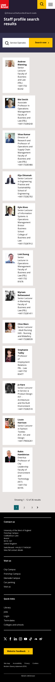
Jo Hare (21, 384)
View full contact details (13, 550)
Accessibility (17, 663)
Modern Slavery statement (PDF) (15, 666)
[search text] (16, 42)
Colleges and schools (14, 624)
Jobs (6, 611)
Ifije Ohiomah (25, 175)
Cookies (35, 663)
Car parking (9, 582)
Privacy (27, 663)
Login (6, 616)
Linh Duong (23, 254)
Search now (40, 42)
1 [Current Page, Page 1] (16, 507)
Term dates (9, 620)
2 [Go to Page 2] (24, 507)
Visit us (7, 586)
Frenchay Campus (12, 573)
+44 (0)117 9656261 (23, 547)
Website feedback (16, 651)
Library (7, 607)
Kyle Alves (23, 207)
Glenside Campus (12, 578)
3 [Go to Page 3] (32, 507)
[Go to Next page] (37, 507)
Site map (7, 663)
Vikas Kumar (24, 134)
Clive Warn (23, 324)
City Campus (10, 569)
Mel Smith (23, 99)
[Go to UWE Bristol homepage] (6, 13)
